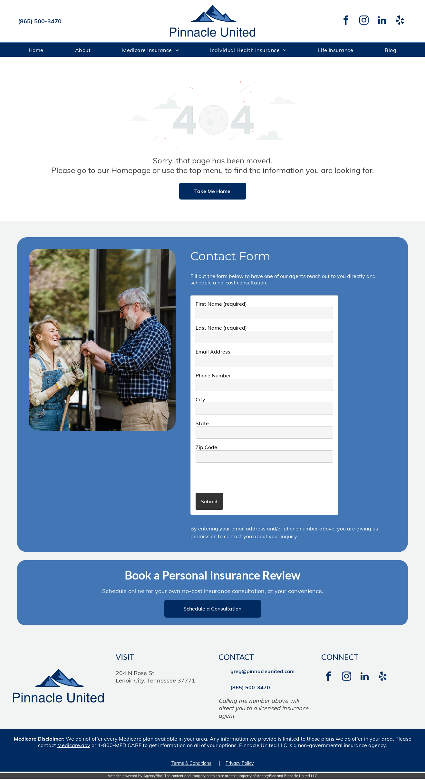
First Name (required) (221, 304)
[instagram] (364, 21)
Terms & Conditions (191, 763)
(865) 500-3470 (40, 21)
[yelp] (400, 21)
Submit (209, 501)
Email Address (213, 351)
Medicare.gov (73, 745)
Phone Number (213, 375)
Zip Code (206, 447)
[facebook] (346, 21)
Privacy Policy (240, 763)
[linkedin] (382, 21)
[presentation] (233, 477)
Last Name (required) (221, 327)
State (202, 423)
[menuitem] (36, 50)
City (200, 399)
